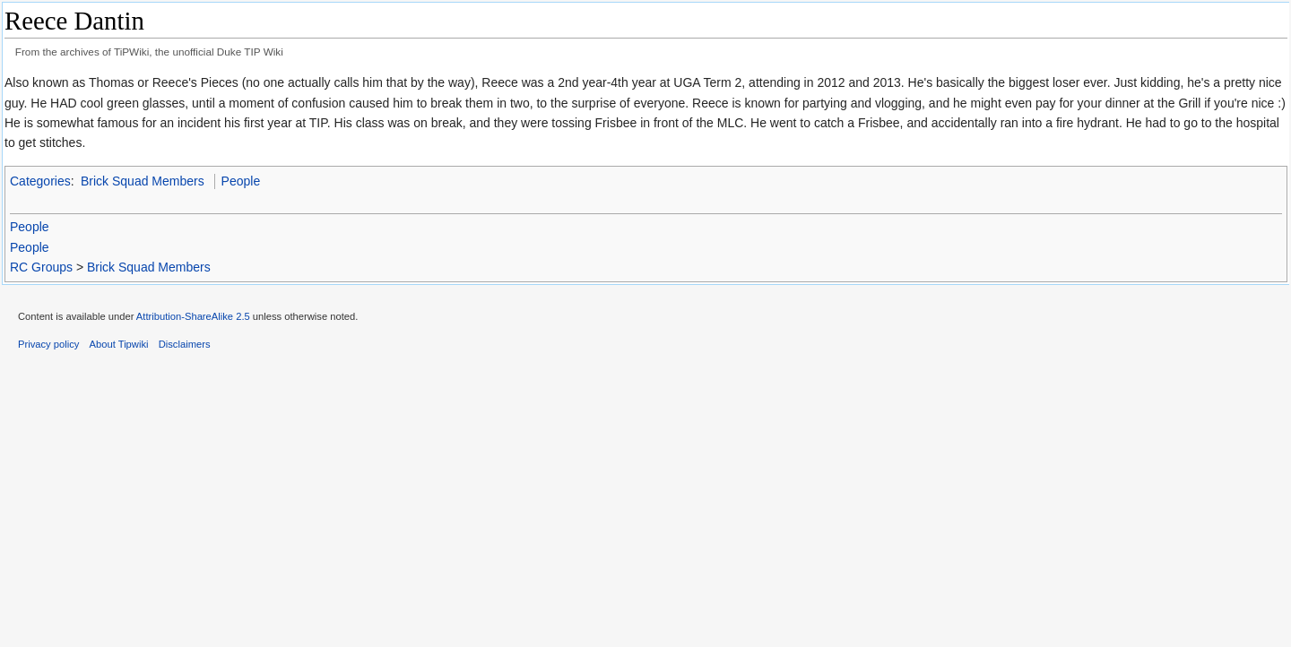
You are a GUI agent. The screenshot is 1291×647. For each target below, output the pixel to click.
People (241, 181)
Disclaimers (185, 344)
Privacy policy (48, 344)
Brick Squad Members (142, 181)
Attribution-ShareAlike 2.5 (193, 316)
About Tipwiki (119, 344)
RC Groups (41, 267)
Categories (40, 181)
